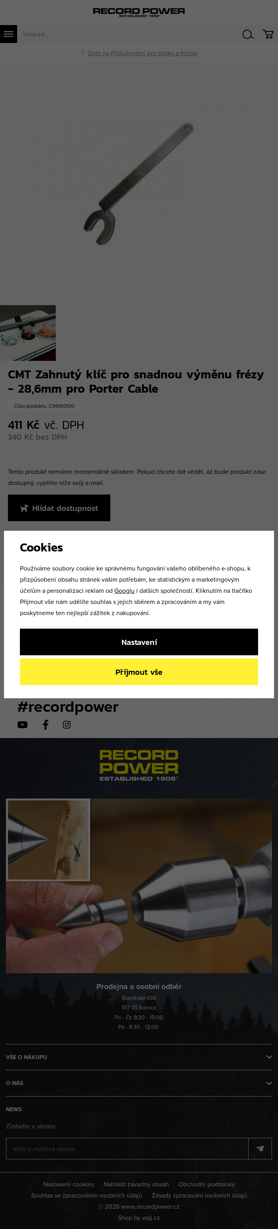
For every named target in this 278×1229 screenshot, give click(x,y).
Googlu (124, 590)
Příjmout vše (139, 672)
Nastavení (139, 642)
